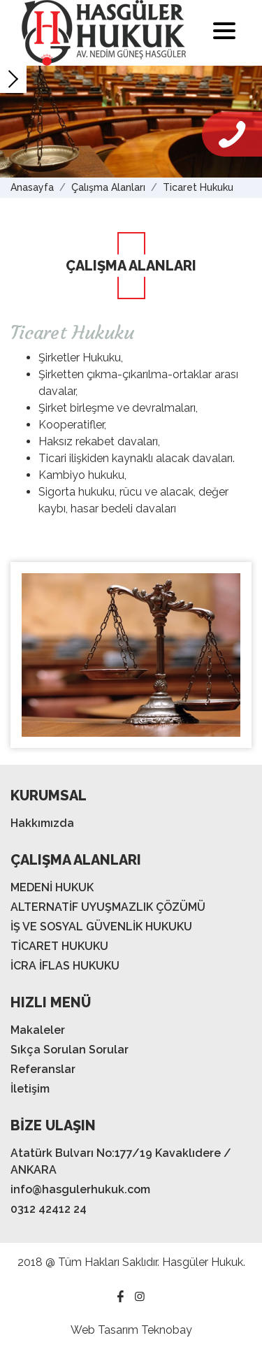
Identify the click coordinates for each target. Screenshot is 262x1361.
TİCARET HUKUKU (59, 946)
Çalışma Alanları (108, 187)
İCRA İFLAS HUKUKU (64, 965)
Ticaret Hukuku (198, 187)
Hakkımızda (42, 823)
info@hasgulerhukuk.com (80, 1189)
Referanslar (42, 1069)
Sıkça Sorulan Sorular (69, 1049)
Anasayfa (32, 187)
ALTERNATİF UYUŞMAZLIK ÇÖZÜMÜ (107, 907)
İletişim (30, 1088)
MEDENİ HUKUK (52, 887)
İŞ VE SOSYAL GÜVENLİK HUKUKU (101, 926)
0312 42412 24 (48, 1209)
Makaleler (37, 1030)
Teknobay (166, 1330)
